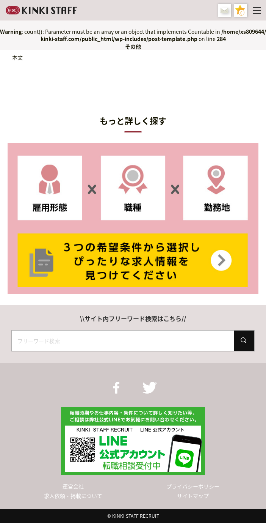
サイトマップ (193, 495)
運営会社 (73, 486)
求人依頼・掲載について (73, 495)
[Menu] (258, 10)
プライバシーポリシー (192, 486)
